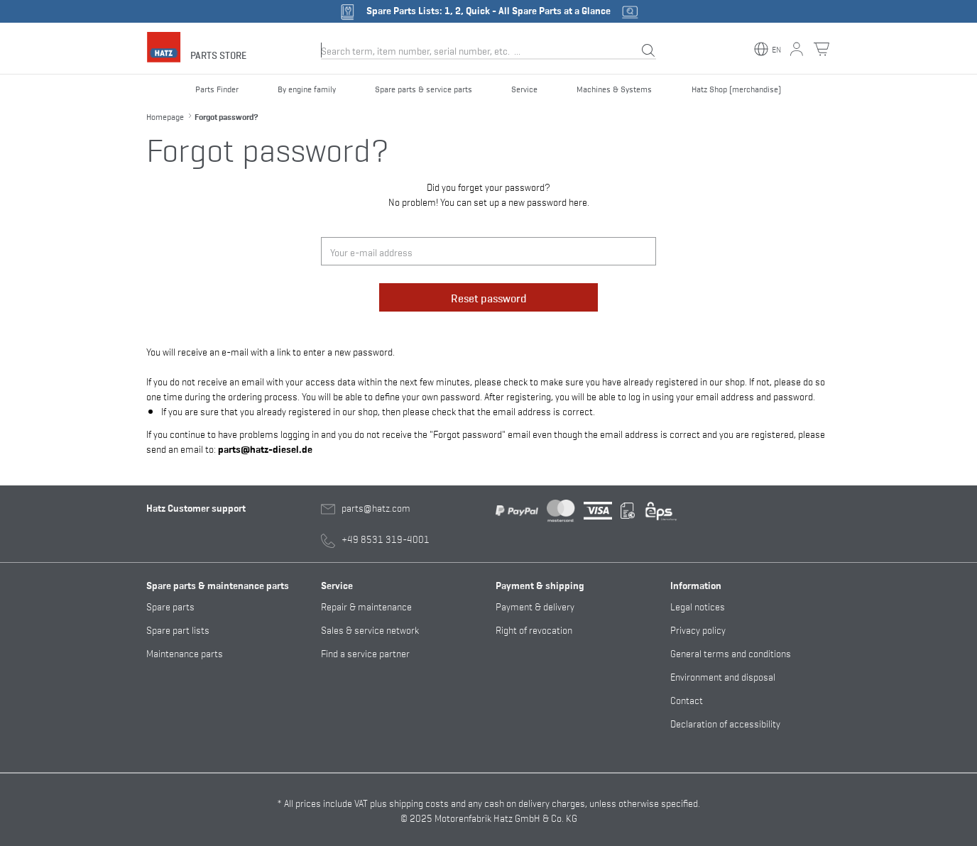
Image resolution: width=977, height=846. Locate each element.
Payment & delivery (535, 605)
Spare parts (170, 605)
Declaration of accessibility (725, 722)
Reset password (489, 297)
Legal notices (697, 605)
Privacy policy (698, 629)
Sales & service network (370, 629)
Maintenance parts (184, 652)
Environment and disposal (722, 676)
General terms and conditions (730, 652)
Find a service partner (365, 652)
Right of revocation (534, 629)
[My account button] (796, 49)
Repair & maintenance (366, 605)
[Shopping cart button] (821, 49)
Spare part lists (177, 629)
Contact (686, 699)
